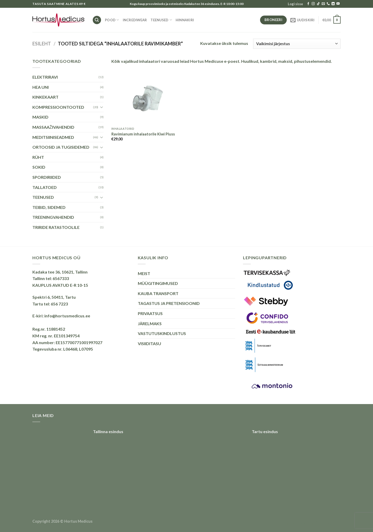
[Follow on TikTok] (318, 4)
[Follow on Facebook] (308, 4)
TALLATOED (44, 187)
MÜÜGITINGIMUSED (158, 283)
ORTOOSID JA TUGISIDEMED (60, 147)
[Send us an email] (323, 4)
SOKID (38, 167)
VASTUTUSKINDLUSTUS (162, 333)
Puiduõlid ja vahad (298, 523)
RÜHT (38, 157)
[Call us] (328, 4)
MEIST (144, 273)
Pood (112, 19)
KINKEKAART (45, 96)
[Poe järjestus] (297, 44)
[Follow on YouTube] (338, 4)
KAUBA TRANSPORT (158, 293)
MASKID (40, 116)
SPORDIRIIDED (46, 177)
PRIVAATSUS (150, 313)
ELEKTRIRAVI (45, 76)
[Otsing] (97, 20)
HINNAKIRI (185, 20)
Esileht (41, 43)
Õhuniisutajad (327, 523)
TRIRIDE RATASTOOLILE (56, 227)
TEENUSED (161, 19)
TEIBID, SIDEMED (49, 207)
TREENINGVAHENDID (53, 217)
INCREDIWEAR (135, 20)
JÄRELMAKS (150, 323)
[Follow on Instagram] (313, 4)
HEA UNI (40, 87)
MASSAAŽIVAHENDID (53, 127)
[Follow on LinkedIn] (333, 4)
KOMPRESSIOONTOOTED (58, 107)
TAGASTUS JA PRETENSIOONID (169, 303)
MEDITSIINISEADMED (53, 137)
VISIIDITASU (149, 343)
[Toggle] (101, 107)
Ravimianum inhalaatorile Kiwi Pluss (143, 134)
